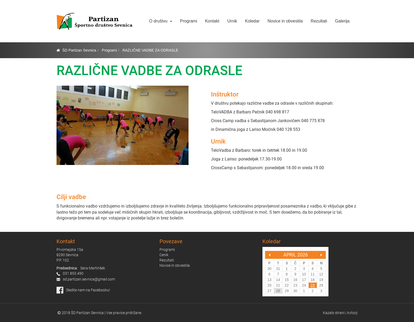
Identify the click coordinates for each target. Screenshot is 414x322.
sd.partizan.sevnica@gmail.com (89, 279)
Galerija (342, 21)
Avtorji (352, 313)
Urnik (232, 21)
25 (312, 285)
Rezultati (319, 21)
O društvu (160, 21)
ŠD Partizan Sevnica (79, 50)
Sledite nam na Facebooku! (88, 290)
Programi (188, 21)
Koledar (252, 21)
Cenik (163, 255)
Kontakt (212, 21)
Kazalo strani (334, 313)
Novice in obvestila (285, 21)
